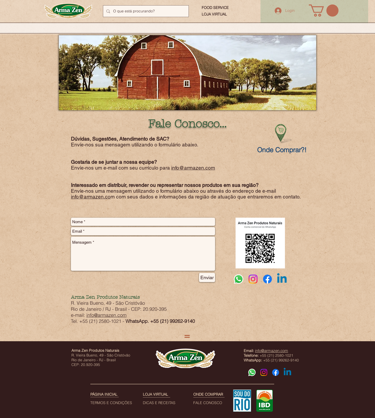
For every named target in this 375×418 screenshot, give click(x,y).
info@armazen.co (91, 197)
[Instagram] (253, 279)
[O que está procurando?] (145, 11)
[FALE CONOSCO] (211, 403)
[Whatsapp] (238, 279)
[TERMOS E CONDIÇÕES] (111, 403)
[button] (323, 10)
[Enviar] (207, 277)
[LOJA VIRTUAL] (215, 14)
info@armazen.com (193, 168)
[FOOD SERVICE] (215, 8)
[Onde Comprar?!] (282, 149)
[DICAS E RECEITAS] (163, 403)
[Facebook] (267, 279)
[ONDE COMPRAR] (208, 394)
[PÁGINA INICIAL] (107, 394)
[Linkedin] (282, 279)
